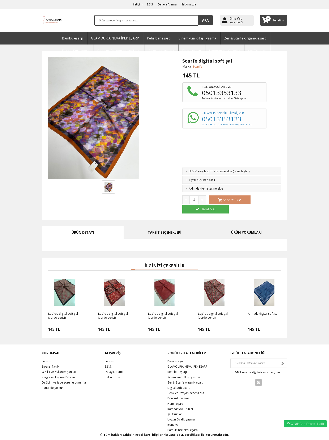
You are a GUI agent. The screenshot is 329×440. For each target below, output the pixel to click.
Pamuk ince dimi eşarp (182, 421)
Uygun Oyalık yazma (181, 410)
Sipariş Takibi (50, 357)
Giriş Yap (236, 18)
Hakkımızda (189, 4)
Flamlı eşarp (175, 394)
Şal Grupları (175, 405)
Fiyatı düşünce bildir (202, 180)
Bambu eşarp (72, 38)
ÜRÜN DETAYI (83, 223)
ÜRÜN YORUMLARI (246, 223)
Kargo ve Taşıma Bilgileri (58, 368)
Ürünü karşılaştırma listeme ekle (210, 171)
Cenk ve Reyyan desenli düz (186, 384)
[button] (133, 260)
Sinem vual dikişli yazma (197, 38)
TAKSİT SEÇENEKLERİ (164, 223)
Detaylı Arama (167, 4)
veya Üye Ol (237, 22)
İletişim (137, 4)
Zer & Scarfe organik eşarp (245, 38)
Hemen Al (264, 200)
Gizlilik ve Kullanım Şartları (59, 363)
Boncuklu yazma (178, 389)
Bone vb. (173, 415)
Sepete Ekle (226, 200)
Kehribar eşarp (159, 38)
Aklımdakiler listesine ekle (206, 188)
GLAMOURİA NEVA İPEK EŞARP (115, 38)
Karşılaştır (241, 171)
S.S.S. (149, 4)
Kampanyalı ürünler (180, 400)
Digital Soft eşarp (179, 378)
